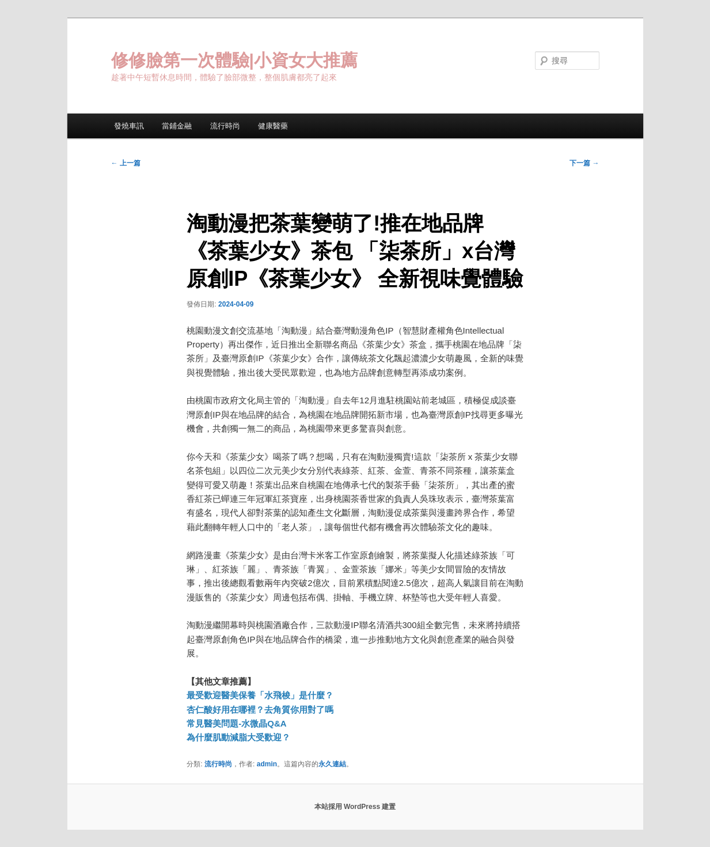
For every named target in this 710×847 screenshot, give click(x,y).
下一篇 (584, 163)
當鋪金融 (177, 126)
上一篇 (126, 163)
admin (267, 764)
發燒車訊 (129, 126)
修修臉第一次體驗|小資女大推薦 (234, 60)
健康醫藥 (273, 126)
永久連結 (332, 764)
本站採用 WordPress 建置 (355, 807)
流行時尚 (225, 126)
